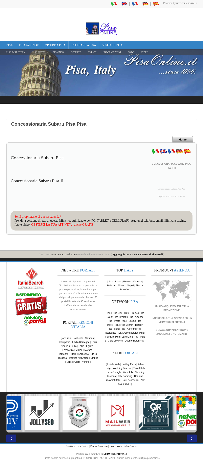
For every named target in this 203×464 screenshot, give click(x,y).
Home (183, 139)
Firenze (127, 281)
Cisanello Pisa (115, 340)
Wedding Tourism (122, 368)
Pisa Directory (15, 52)
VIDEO (144, 52)
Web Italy (128, 372)
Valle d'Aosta (73, 362)
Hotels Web (113, 364)
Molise (79, 350)
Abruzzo (66, 338)
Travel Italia (139, 368)
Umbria (94, 358)
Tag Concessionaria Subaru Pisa (171, 196)
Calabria (89, 338)
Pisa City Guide (120, 313)
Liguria (89, 346)
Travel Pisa (113, 325)
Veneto (85, 362)
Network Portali (186, 3)
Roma (118, 281)
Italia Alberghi (114, 372)
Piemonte (63, 354)
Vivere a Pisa (55, 45)
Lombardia (68, 350)
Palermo (111, 285)
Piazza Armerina (99, 446)
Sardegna (84, 354)
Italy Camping (125, 376)
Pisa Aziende (29, 45)
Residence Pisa (113, 332)
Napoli (130, 285)
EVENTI (92, 52)
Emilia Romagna (81, 342)
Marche (88, 350)
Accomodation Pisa (133, 332)
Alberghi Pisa (134, 328)
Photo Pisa (119, 321)
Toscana (62, 358)
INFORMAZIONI (112, 52)
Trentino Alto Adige (78, 358)
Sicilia (94, 354)
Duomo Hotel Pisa (134, 340)
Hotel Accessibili (130, 380)
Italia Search (130, 446)
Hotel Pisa (119, 328)
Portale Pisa (126, 317)
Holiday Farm (129, 364)
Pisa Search (127, 325)
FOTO (131, 52)
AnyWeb (70, 446)
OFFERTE (76, 52)
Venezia (137, 281)
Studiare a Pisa (84, 45)
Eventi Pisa (112, 317)
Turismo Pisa (134, 321)
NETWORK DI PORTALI (172, 322)
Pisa (9, 45)
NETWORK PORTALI (115, 454)
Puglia (73, 354)
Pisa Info (58, 52)
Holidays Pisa (112, 336)
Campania (64, 342)
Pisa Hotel (39, 52)
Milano (121, 285)
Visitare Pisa (112, 45)
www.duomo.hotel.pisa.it (64, 254)
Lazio (81, 346)
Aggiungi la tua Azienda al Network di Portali (137, 254)
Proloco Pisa (137, 313)
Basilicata (78, 338)
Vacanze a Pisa (130, 336)
